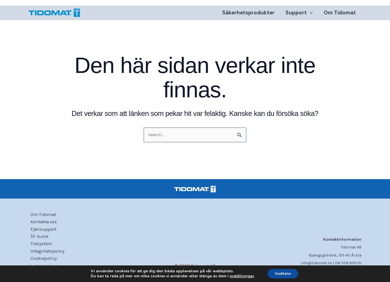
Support (299, 14)
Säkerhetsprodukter (249, 13)
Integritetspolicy (46, 250)
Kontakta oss (43, 220)
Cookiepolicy (42, 258)
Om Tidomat (340, 13)
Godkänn (283, 273)
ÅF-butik (38, 235)
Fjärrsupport (42, 228)
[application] (310, 14)
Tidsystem (39, 243)
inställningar (240, 275)
